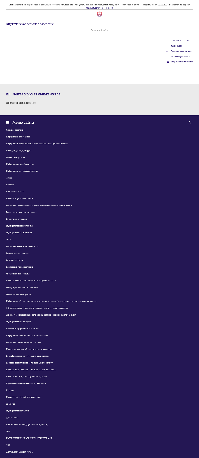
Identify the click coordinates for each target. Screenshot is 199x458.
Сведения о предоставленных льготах (23, 342)
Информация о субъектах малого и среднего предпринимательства (37, 144)
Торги (9, 178)
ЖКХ (8, 431)
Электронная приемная (181, 51)
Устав (8, 239)
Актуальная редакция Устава (19, 452)
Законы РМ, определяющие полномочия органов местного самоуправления (41, 315)
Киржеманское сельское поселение (30, 24)
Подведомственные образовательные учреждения (29, 349)
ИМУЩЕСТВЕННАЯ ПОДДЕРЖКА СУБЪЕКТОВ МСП (29, 438)
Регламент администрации (18, 294)
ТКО (8, 445)
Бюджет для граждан (15, 157)
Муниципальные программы (19, 226)
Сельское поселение (15, 130)
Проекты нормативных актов (19, 198)
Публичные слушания (16, 219)
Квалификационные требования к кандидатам (27, 356)
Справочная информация (18, 274)
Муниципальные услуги (17, 411)
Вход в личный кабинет (182, 62)
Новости (10, 185)
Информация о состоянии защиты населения (27, 335)
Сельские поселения (180, 41)
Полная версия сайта (180, 56)
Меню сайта (176, 46)
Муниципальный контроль (18, 322)
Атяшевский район (99, 30)
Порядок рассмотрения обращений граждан (26, 376)
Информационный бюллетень (20, 164)
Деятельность (12, 418)
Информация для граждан (18, 137)
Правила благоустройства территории (23, 397)
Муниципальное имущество (19, 233)
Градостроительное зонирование (21, 212)
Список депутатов (14, 260)
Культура (10, 390)
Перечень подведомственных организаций (26, 383)
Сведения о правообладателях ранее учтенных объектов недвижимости (39, 205)
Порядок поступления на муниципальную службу (29, 363)
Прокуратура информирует (18, 150)
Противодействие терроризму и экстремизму (27, 424)
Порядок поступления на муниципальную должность (31, 370)
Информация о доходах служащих (22, 171)
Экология (10, 404)
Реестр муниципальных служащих (22, 287)
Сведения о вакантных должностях (22, 246)
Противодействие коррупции (19, 267)
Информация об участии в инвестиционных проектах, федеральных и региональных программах (51, 301)
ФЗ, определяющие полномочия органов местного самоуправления (37, 308)
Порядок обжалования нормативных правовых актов (31, 281)
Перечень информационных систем (22, 329)
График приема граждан (17, 253)
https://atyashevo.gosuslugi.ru (99, 7)
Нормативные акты (15, 192)
